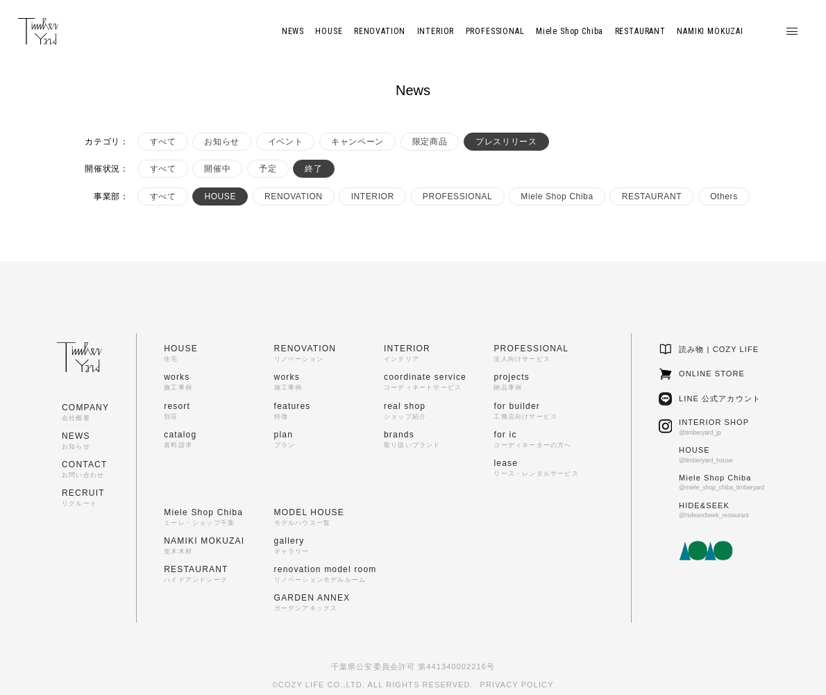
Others (724, 196)
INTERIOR (372, 196)
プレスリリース (506, 141)
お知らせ (221, 141)
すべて (163, 141)
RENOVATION (293, 196)
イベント (285, 141)
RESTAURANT (652, 196)
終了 (313, 169)
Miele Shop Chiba (557, 196)
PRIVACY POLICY (517, 684)
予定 (267, 169)
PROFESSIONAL (458, 196)
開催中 (217, 169)
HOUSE (220, 196)
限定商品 (429, 141)
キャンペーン (357, 141)
